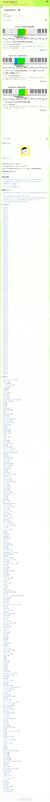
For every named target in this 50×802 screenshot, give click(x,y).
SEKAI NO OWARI (7, 570)
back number (6, 642)
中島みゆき (5, 615)
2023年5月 (5, 275)
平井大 (4, 669)
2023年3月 (5, 279)
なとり (4, 619)
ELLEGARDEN (6, 447)
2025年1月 (5, 237)
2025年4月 (5, 231)
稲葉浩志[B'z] (6, 424)
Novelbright (5, 632)
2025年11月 (5, 218)
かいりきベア (6, 467)
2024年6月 (5, 250)
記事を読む (43, 50)
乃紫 (4, 630)
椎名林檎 (5, 534)
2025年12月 (5, 216)
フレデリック (6, 691)
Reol (4, 773)
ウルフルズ (5, 436)
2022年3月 (5, 301)
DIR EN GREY (6, 597)
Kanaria (5, 470)
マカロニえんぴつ (7, 709)
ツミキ (4, 586)
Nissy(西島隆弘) (6, 626)
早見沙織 (5, 646)
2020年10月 (5, 334)
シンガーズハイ (6, 550)
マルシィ (5, 716)
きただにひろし (6, 478)
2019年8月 (5, 360)
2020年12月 (5, 330)
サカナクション (6, 523)
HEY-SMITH (6, 694)
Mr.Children (5, 725)
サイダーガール (6, 517)
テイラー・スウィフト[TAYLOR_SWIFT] (12, 595)
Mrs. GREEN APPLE (8, 727)
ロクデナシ (5, 779)
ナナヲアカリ (6, 621)
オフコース (5, 460)
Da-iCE (4, 572)
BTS (4, 658)
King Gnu (5, 485)
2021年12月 (5, 307)
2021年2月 (5, 326)
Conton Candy (6, 514)
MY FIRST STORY (7, 705)
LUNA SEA (5, 772)
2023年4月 (5, 277)
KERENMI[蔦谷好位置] (8, 503)
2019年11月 (5, 355)
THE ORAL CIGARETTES (9, 452)
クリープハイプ (6, 492)
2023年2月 (5, 281)
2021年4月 (5, 322)
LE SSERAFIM (6, 770)
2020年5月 (5, 343)
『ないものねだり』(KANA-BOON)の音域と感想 (17, 102)
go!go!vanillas (6, 505)
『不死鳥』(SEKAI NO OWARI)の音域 (12, 195)
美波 (4, 729)
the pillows (5, 671)
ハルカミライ (6, 648)
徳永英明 (5, 608)
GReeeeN (5, 494)
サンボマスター (6, 529)
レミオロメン (6, 775)
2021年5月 (5, 320)
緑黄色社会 (5, 766)
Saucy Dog (5, 521)
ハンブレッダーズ (7, 653)
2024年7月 (5, 248)
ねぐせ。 (5, 628)
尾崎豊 (4, 454)
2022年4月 (5, 300)
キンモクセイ (6, 487)
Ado (4, 404)
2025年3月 (5, 233)
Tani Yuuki (5, 574)
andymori (5, 415)
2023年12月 (5, 262)
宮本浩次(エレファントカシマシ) (10, 731)
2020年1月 (5, 351)
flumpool (5, 682)
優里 (4, 746)
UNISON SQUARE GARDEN (9, 750)
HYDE (4, 635)
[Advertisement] (25, 123)
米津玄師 (5, 754)
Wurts (4, 781)
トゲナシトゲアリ (7, 610)
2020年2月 (5, 349)
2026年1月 (5, 214)
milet (4, 734)
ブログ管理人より (7, 789)
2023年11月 (5, 264)
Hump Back (5, 651)
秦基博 (4, 639)
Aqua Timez (5, 398)
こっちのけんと (6, 510)
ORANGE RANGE (7, 463)
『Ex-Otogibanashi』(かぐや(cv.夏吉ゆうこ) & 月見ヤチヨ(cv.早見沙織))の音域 (21, 181)
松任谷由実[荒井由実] (8, 712)
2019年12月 (5, 353)
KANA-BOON (17, 44)
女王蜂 (4, 546)
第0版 (30, 799)
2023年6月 (5, 273)
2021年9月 (5, 313)
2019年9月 (5, 358)
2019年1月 (5, 373)
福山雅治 (5, 676)
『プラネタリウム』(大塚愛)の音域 (11, 187)
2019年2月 (5, 372)
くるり (4, 496)
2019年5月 (5, 366)
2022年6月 (5, 296)
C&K (4, 530)
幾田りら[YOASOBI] (7, 422)
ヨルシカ (5, 756)
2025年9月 (5, 222)
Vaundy (4, 637)
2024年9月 (5, 245)
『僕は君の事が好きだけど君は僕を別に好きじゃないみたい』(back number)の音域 (22, 179)
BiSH (4, 665)
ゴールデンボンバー (7, 507)
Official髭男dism (6, 458)
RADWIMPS (6, 757)
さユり (4, 527)
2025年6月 (5, 228)
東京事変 (5, 602)
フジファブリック (7, 680)
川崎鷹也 (5, 476)
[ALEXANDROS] (7, 413)
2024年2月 (5, 258)
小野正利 (5, 456)
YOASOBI (5, 752)
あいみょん (5, 392)
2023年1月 (5, 282)
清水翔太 (5, 541)
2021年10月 (5, 311)
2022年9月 (5, 290)
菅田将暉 (5, 561)
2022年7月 (5, 294)
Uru (4, 435)
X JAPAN (5, 440)
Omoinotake (6, 461)
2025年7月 (5, 226)
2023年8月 (5, 269)
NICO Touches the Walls (8, 622)
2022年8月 (5, 292)
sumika (4, 569)
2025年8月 (5, 224)
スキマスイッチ (6, 557)
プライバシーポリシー (25, 797)
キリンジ (5, 483)
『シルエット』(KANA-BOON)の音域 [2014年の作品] (18, 41)
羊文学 (4, 664)
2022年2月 (5, 303)
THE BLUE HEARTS (7, 689)
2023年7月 (5, 271)
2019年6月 (5, 364)
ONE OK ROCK (6, 786)
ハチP (4, 641)
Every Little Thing (7, 443)
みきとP (5, 723)
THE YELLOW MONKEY (8, 418)
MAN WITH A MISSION (8, 718)
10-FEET (5, 600)
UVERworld (5, 431)
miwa (4, 737)
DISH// (4, 593)
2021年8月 (5, 315)
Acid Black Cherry (7, 401)
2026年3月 (5, 210)
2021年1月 (5, 328)
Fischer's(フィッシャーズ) (9, 673)
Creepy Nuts (6, 490)
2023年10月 (5, 265)
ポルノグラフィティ (7, 703)
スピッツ (5, 567)
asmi (4, 403)
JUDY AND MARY (7, 545)
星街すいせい (6, 699)
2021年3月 (5, 324)
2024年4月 (5, 254)
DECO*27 (5, 599)
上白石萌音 (5, 472)
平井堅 (4, 667)
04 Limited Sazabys (7, 674)
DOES (4, 606)
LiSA (4, 764)
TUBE (4, 581)
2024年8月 (5, 246)
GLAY (4, 498)
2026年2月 (5, 212)
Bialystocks (5, 655)
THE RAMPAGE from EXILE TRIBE (11, 761)
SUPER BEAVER (7, 554)
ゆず (4, 748)
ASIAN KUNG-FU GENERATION (10, 399)
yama (4, 741)
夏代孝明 (5, 617)
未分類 (4, 388)
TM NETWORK (6, 590)
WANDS (5, 788)
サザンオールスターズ (8, 525)
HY (3, 438)
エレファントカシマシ (8, 448)
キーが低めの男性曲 (7, 385)
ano (4, 406)
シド (4, 539)
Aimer (4, 445)
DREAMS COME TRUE (8, 613)
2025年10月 (5, 220)
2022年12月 (5, 284)
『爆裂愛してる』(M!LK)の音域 (10, 183)
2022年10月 (5, 288)
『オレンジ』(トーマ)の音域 (9, 185)
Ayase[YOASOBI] (7, 410)
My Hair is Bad (6, 707)
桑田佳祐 (5, 499)
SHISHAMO (5, 537)
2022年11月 (5, 286)
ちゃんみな (5, 579)
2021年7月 (5, 317)
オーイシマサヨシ (7, 450)
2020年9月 (5, 336)
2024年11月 (5, 241)
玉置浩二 (5, 575)
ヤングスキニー (6, 743)
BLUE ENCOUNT (7, 685)
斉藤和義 (5, 519)
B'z (3, 657)
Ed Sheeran (5, 442)
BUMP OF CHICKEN (8, 650)
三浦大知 (5, 721)
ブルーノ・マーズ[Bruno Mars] (10, 687)
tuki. (4, 584)
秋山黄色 (5, 396)
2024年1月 (5, 260)
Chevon (5, 536)
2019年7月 (5, 362)
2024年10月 (5, 243)
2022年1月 (5, 305)
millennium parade (7, 736)
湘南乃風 (5, 548)
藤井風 (4, 678)
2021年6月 (5, 318)
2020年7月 (5, 339)
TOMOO (5, 611)
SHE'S (4, 532)
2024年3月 (5, 256)
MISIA (4, 720)
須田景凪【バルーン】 (8, 559)
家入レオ (5, 417)
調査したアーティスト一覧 (9, 379)
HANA (4, 644)
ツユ (4, 588)
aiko (4, 390)
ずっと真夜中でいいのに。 (9, 563)
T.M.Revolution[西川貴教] (9, 592)
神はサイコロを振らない (8, 474)
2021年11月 (5, 309)
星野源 (4, 698)
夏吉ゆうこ (5, 381)
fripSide (4, 684)
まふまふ (5, 714)
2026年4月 (5, 209)
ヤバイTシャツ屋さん (8, 739)
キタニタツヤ (6, 479)
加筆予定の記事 (6, 791)
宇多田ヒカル (6, 433)
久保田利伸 (5, 489)
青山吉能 (5, 394)
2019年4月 (5, 368)
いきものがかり (6, 420)
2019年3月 (5, 370)
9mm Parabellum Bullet (8, 481)
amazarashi (5, 408)
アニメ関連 (12, 44)
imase (4, 428)
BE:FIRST (5, 660)
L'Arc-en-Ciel (6, 759)
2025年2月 (5, 235)
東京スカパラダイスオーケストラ (11, 604)
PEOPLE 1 (5, 662)
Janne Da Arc (6, 543)
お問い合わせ (6, 174)
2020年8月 (5, 337)
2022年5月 (5, 298)
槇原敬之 (5, 710)
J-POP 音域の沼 (10, 2)
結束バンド (5, 501)
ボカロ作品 (5, 387)
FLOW (4, 692)
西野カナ (5, 624)
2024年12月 (5, 239)
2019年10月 (5, 356)
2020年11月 (5, 332)
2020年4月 (5, 345)
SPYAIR (5, 565)
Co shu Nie (5, 509)
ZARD (4, 516)
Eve (4, 426)
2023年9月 (5, 267)
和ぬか (4, 784)
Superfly (5, 556)
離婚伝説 (5, 763)
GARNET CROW (7, 465)
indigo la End (6, 429)
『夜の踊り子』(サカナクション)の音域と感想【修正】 (16, 199)
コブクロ (5, 512)
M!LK (4, 732)
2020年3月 (5, 347)
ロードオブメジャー (7, 777)
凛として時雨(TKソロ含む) (9, 768)
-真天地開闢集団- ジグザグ (9, 552)
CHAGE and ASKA (7, 577)
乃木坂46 (5, 633)
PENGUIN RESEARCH (8, 696)
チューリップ (6, 583)
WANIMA (5, 782)
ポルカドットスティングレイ (9, 701)
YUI (4, 745)
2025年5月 (5, 229)
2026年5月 (5, 207)
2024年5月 (5, 252)
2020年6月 (5, 341)
